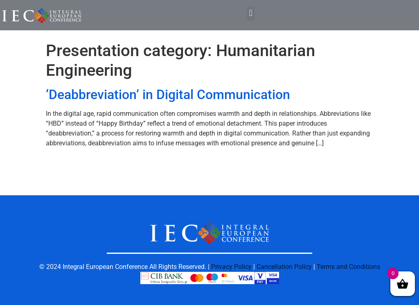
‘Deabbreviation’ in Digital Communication (168, 94)
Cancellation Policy (284, 267)
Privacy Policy (231, 267)
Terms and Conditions (348, 267)
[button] (251, 13)
